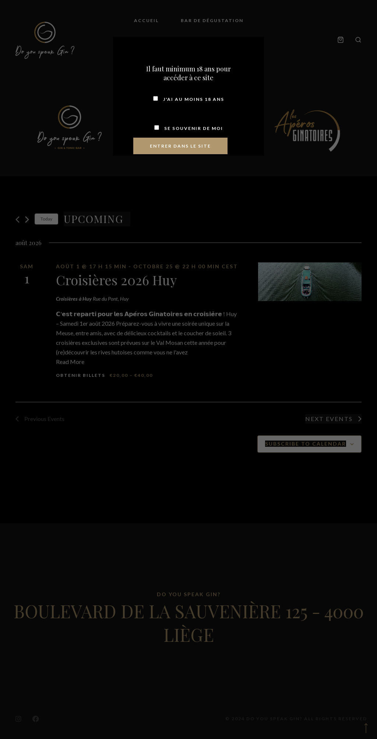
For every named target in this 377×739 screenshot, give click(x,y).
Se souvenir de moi (188, 128)
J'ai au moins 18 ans (188, 99)
